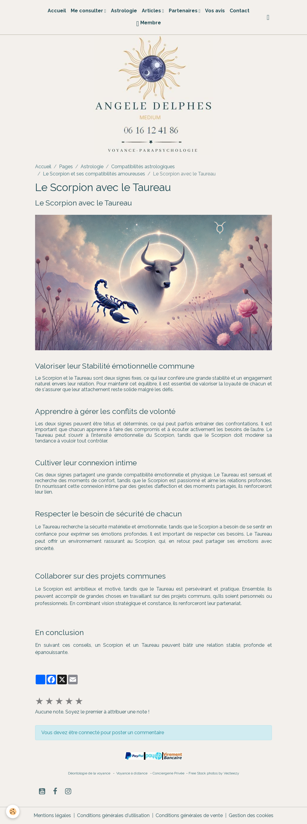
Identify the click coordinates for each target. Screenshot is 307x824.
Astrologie (124, 11)
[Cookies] (12, 811)
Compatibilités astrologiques (143, 166)
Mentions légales (52, 815)
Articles (152, 11)
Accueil (57, 11)
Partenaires (184, 11)
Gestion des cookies (251, 815)
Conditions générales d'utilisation (113, 815)
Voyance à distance (133, 773)
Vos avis (215, 11)
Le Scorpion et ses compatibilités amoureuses (94, 174)
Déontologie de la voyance (89, 773)
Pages (66, 166)
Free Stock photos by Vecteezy (214, 773)
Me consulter (87, 11)
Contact (239, 11)
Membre (148, 23)
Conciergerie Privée (169, 773)
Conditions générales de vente (189, 815)
